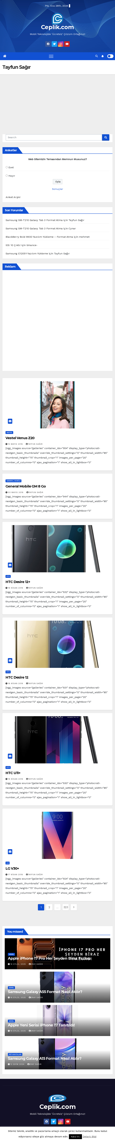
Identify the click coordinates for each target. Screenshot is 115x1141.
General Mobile (13, 481)
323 (65, 907)
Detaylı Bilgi (89, 1136)
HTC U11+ (13, 773)
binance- (32, 245)
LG (7, 863)
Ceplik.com (57, 27)
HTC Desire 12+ (18, 582)
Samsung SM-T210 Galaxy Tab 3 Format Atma (34, 220)
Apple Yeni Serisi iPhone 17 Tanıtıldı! (41, 1025)
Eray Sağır (36, 964)
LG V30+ (12, 868)
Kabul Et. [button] (75, 1136)
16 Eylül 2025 (18, 964)
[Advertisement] (57, 98)
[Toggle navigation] (51, 56)
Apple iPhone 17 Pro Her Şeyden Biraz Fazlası (49, 958)
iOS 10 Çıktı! (13, 245)
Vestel (9, 432)
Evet (11, 167)
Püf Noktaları (15, 1054)
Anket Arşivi (13, 197)
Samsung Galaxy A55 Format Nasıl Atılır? (45, 991)
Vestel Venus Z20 (20, 438)
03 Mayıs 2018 (16, 492)
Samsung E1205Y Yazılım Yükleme (27, 253)
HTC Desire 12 (17, 677)
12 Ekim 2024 (17, 1064)
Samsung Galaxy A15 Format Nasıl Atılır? (44, 1058)
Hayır (11, 175)
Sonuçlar (57, 188)
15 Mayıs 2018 (16, 444)
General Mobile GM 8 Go (26, 486)
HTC (8, 576)
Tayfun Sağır (34, 444)
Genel (11, 954)
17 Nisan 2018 (16, 874)
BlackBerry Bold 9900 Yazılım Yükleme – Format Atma (39, 236)
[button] (96, 56)
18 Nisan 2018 (16, 588)
